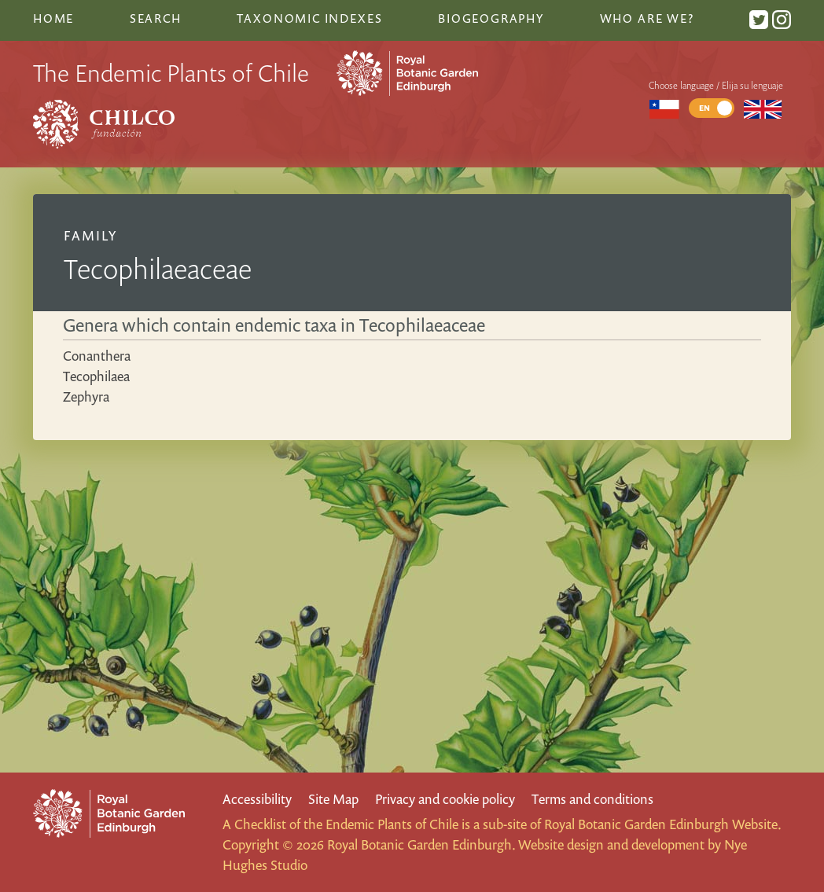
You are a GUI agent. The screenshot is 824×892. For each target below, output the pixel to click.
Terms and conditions (592, 799)
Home (53, 18)
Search (156, 18)
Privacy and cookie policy (445, 799)
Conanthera (97, 356)
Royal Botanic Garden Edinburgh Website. (662, 824)
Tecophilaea (96, 376)
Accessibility (257, 799)
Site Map (333, 799)
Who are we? (647, 18)
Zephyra (86, 396)
